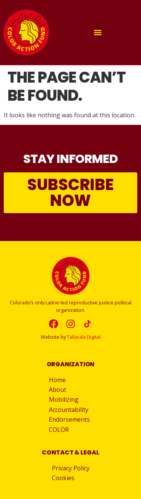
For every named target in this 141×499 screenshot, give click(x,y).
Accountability (70, 409)
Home (57, 380)
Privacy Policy (70, 468)
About (59, 389)
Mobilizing (65, 399)
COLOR (59, 429)
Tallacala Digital (83, 336)
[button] (98, 32)
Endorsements (69, 419)
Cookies (63, 478)
